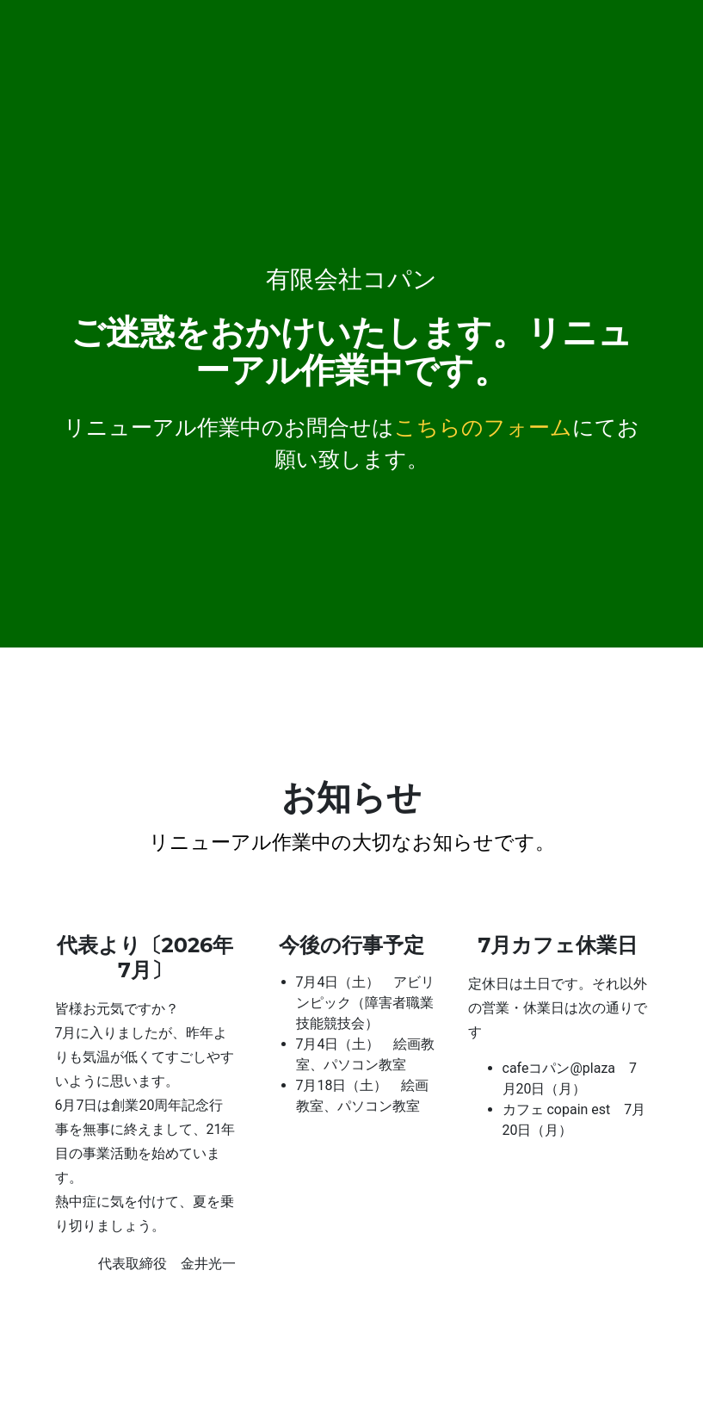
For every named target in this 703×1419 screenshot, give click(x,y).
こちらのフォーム (483, 427)
